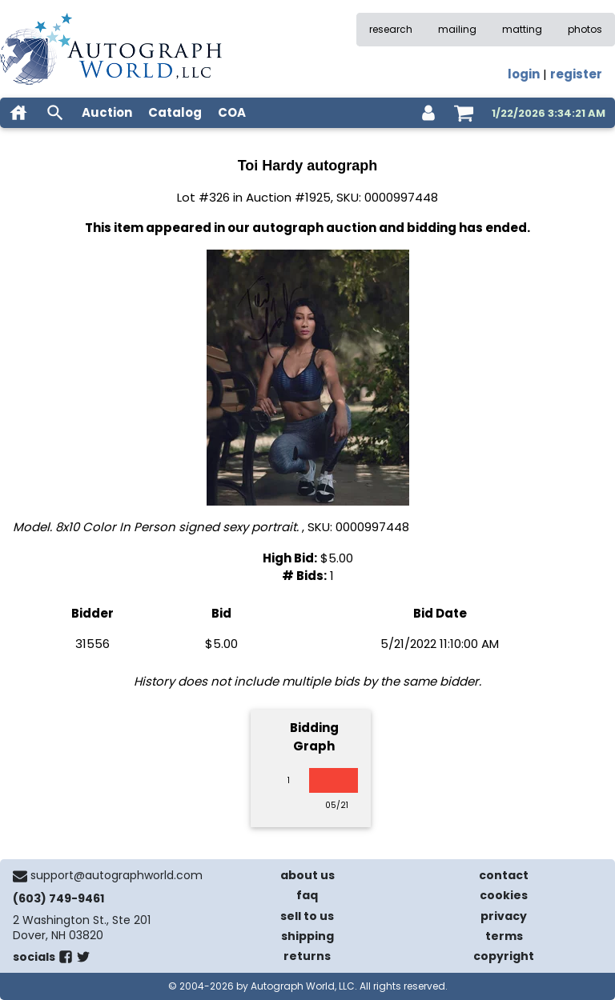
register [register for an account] (576, 74)
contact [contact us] (504, 875)
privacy (503, 916)
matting (522, 29)
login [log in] (524, 74)
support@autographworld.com (116, 875)
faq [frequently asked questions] (307, 895)
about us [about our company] (307, 875)
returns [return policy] (307, 956)
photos (585, 29)
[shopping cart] (463, 112)
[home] (18, 112)
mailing (457, 29)
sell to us (307, 916)
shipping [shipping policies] (307, 936)
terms (504, 936)
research (390, 29)
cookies (504, 895)
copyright (503, 956)
